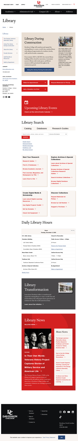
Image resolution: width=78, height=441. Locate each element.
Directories (44, 414)
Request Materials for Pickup (60, 82)
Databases (42, 128)
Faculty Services (8, 53)
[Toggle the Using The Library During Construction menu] (17, 44)
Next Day (72, 230)
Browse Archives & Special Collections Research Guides (60, 171)
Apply (23, 4)
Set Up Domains (28, 209)
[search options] (58, 134)
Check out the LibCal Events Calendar (37, 112)
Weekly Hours (25, 272)
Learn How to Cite (29, 179)
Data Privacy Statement (49, 437)
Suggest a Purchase (58, 207)
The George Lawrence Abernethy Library (9, 39)
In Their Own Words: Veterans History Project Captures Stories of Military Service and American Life (37, 363)
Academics (9, 11)
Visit (17, 4)
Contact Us (32, 422)
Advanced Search (27, 143)
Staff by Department (9, 62)
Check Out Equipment (30, 213)
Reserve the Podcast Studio (58, 245)
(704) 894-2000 (63, 427)
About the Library (8, 49)
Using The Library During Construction (9, 44)
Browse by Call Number (59, 203)
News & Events (56, 4)
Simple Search (26, 141)
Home (4, 27)
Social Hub (44, 411)
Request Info (8, 4)
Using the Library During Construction (39, 69)
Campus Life (44, 11)
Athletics (69, 11)
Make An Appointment (30, 82)
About (57, 11)
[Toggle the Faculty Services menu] (17, 53)
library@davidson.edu (8, 69)
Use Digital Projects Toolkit (32, 205)
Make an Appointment (57, 249)
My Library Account (28, 149)
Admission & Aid (26, 11)
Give (47, 4)
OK (62, 437)
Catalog (27, 128)
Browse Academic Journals (32, 169)
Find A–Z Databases (29, 165)
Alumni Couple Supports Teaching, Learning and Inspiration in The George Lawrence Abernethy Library (63, 366)
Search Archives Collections (60, 177)
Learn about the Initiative (33, 304)
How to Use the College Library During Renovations (62, 355)
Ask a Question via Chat (31, 89)
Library (5, 33)
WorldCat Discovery (28, 145)
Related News (30, 324)
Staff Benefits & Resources (8, 57)
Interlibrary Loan (27, 147)
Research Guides (60, 128)
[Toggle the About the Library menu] (17, 49)
